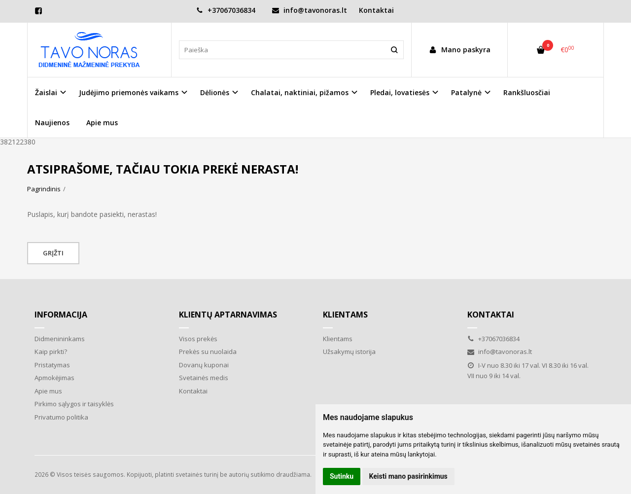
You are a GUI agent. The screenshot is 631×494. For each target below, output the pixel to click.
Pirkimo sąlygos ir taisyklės (74, 403)
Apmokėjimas (54, 377)
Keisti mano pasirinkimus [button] (408, 476)
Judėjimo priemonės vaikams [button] (128, 92)
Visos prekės (198, 338)
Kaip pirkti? (51, 351)
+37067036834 (225, 10)
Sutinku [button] (341, 476)
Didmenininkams (60, 338)
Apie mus (102, 122)
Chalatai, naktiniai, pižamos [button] (300, 92)
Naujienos (52, 122)
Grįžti (53, 252)
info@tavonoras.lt (309, 10)
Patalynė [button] (466, 92)
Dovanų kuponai (204, 364)
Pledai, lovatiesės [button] (399, 92)
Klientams (345, 314)
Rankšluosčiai (526, 92)
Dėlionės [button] (214, 92)
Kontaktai (376, 10)
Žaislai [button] (46, 92)
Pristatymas (52, 364)
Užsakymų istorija (349, 351)
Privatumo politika (61, 417)
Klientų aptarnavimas (228, 314)
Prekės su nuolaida (208, 351)
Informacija (61, 314)
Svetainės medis (203, 377)
